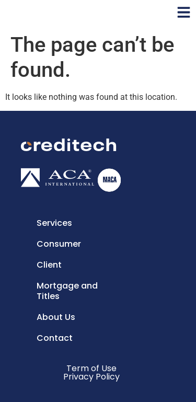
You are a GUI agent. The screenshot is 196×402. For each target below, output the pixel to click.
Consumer (59, 244)
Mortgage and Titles (67, 291)
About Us (56, 317)
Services (54, 223)
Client (49, 265)
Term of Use (91, 368)
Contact (55, 338)
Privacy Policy (91, 377)
